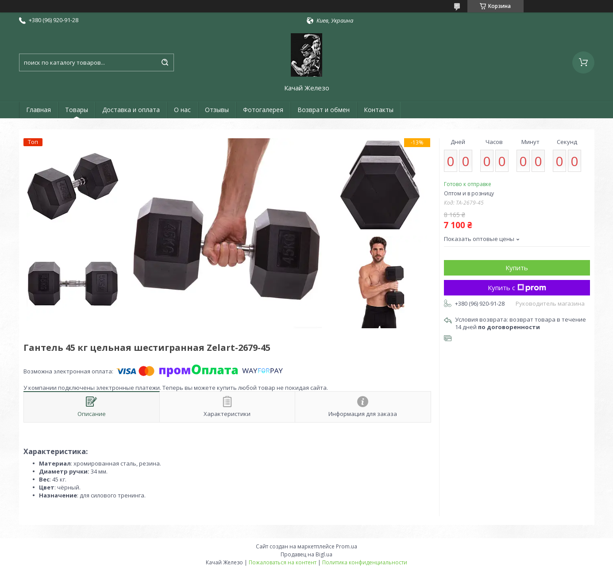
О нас (182, 109)
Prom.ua (346, 546)
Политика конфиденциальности (364, 562)
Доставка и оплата (131, 109)
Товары (76, 109)
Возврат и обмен (323, 109)
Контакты (378, 109)
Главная (38, 109)
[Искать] (165, 62)
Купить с (517, 287)
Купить (516, 267)
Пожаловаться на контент (282, 562)
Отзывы (217, 109)
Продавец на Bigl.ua (306, 554)
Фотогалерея (263, 109)
